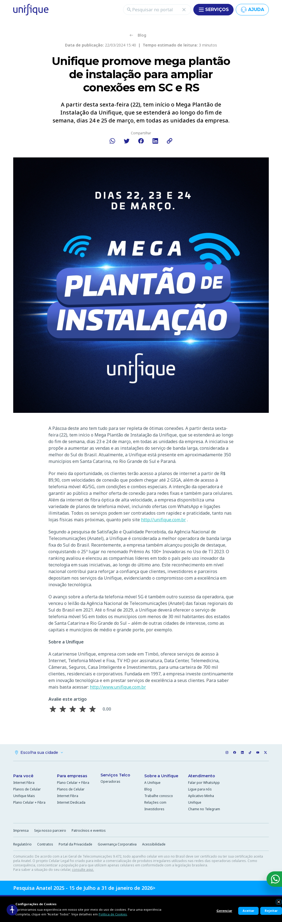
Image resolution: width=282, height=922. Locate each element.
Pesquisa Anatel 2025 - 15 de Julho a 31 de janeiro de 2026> (84, 888)
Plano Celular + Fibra (29, 802)
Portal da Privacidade (75, 844)
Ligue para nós (200, 789)
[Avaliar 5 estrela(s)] (92, 709)
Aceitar (248, 911)
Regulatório (22, 844)
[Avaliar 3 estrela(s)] (72, 709)
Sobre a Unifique (161, 775)
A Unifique (152, 782)
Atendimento (201, 775)
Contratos (45, 844)
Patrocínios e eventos (89, 830)
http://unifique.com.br (163, 520)
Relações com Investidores (155, 805)
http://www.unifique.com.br (118, 687)
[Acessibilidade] (12, 909)
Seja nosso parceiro (50, 830)
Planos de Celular (27, 789)
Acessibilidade (154, 844)
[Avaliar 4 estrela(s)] (82, 709)
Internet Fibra (23, 782)
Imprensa (21, 830)
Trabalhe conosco (158, 795)
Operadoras (110, 781)
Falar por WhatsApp (204, 782)
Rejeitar (271, 911)
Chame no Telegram (204, 809)
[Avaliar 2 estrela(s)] (62, 709)
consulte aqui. (83, 869)
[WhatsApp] (274, 879)
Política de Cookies (113, 914)
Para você (23, 775)
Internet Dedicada (71, 802)
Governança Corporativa (117, 844)
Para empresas (72, 775)
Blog (148, 789)
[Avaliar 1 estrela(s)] (52, 709)
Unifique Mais (24, 795)
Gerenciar (224, 911)
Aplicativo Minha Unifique (201, 799)
